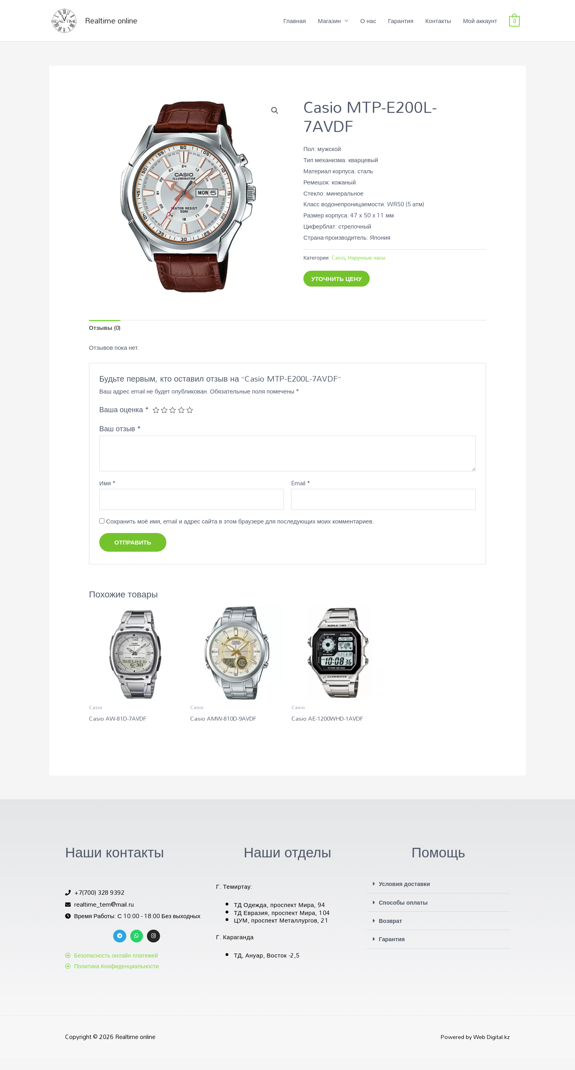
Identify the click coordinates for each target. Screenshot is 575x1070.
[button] (274, 121)
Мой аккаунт (480, 26)
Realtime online (123, 26)
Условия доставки (405, 896)
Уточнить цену (336, 289)
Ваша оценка (124, 420)
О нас (368, 26)
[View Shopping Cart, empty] (514, 26)
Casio (338, 267)
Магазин (329, 26)
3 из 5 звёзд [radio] (173, 420)
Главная (294, 26)
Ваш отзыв (120, 439)
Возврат (391, 932)
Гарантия (400, 26)
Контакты (438, 26)
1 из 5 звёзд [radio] (156, 420)
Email (300, 494)
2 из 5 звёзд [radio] (164, 420)
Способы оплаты (404, 914)
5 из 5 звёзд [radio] (191, 420)
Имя (107, 494)
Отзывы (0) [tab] (105, 339)
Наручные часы (367, 267)
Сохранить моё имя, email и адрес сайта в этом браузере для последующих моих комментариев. (240, 533)
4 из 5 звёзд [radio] (182, 420)
